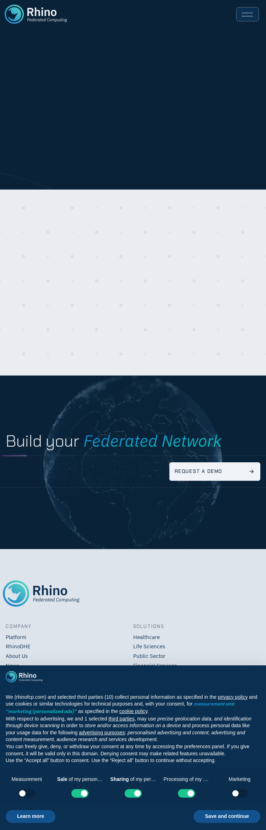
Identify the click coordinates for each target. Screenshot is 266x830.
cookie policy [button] (133, 711)
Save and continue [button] (227, 816)
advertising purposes (102, 732)
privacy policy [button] (233, 697)
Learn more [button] (30, 816)
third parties (121, 719)
